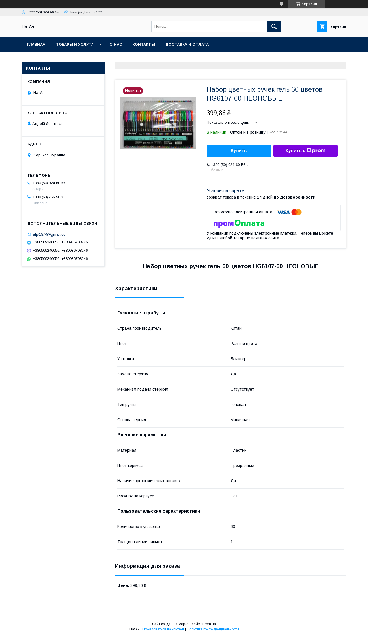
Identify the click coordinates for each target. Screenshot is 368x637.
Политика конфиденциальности (213, 629)
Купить (239, 150)
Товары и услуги (74, 44)
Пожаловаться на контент (163, 629)
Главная (36, 44)
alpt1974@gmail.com (51, 234)
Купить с (305, 150)
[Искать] (274, 26)
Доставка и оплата (187, 44)
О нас (116, 44)
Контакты (144, 44)
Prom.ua (209, 624)
